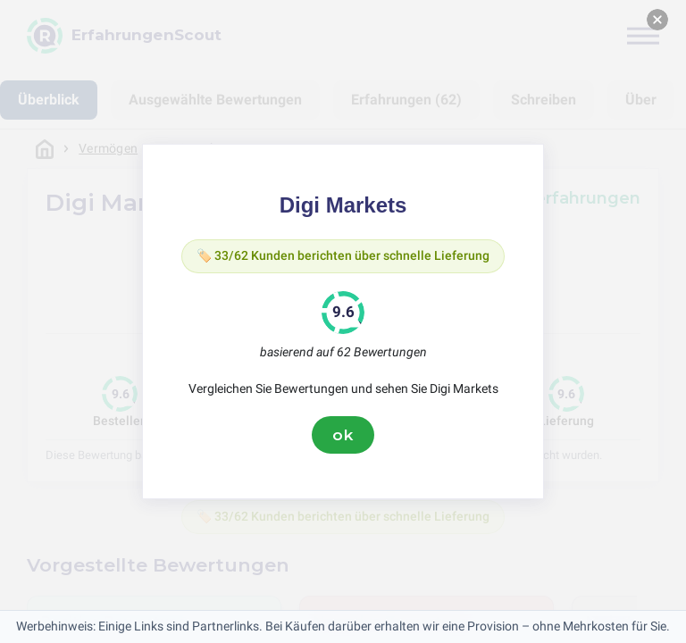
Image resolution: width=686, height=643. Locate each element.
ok (343, 435)
